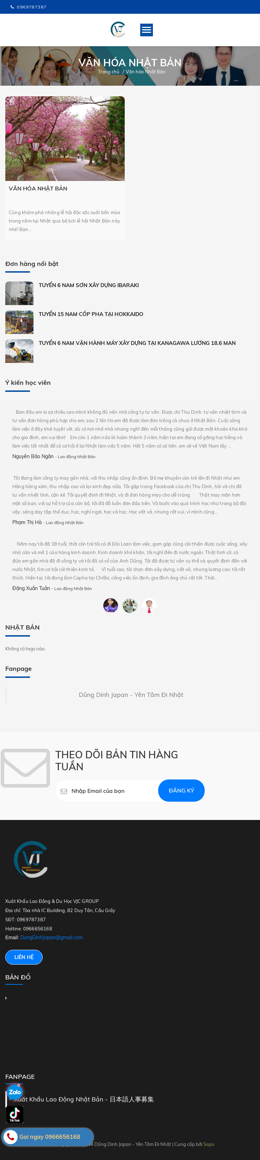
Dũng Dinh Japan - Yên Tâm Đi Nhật (131, 694)
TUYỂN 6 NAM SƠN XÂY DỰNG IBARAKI (89, 285)
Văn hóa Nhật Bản (38, 188)
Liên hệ (23, 957)
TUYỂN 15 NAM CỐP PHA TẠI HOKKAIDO (91, 314)
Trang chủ (108, 71)
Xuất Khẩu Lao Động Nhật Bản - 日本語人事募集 (84, 1099)
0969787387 (32, 7)
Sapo (208, 1144)
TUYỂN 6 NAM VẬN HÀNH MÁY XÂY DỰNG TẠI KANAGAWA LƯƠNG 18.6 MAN (137, 343)
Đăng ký (181, 790)
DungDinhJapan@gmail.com (51, 937)
